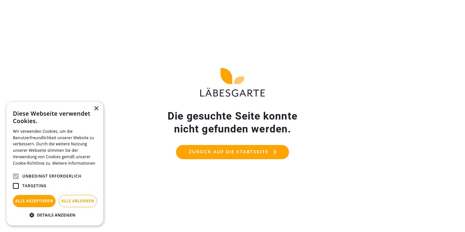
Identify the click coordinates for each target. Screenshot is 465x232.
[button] (55, 215)
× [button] (96, 108)
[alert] (54, 164)
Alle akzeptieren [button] (34, 201)
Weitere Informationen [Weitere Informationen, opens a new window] (74, 163)
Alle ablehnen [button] (77, 201)
